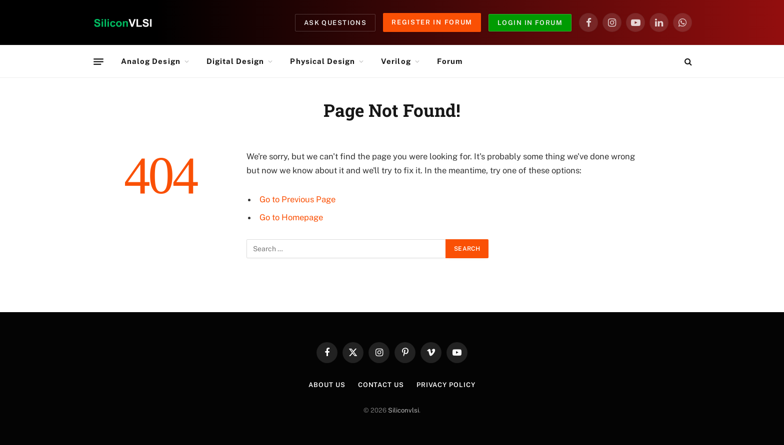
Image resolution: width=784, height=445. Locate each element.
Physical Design (322, 61)
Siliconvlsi (403, 410)
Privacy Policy (446, 385)
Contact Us (381, 385)
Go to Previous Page (298, 199)
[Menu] (99, 61)
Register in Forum (432, 22)
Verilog (395, 61)
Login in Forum (530, 22)
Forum (449, 61)
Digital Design (235, 61)
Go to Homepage (291, 217)
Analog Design (150, 61)
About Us (326, 385)
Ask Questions (335, 22)
